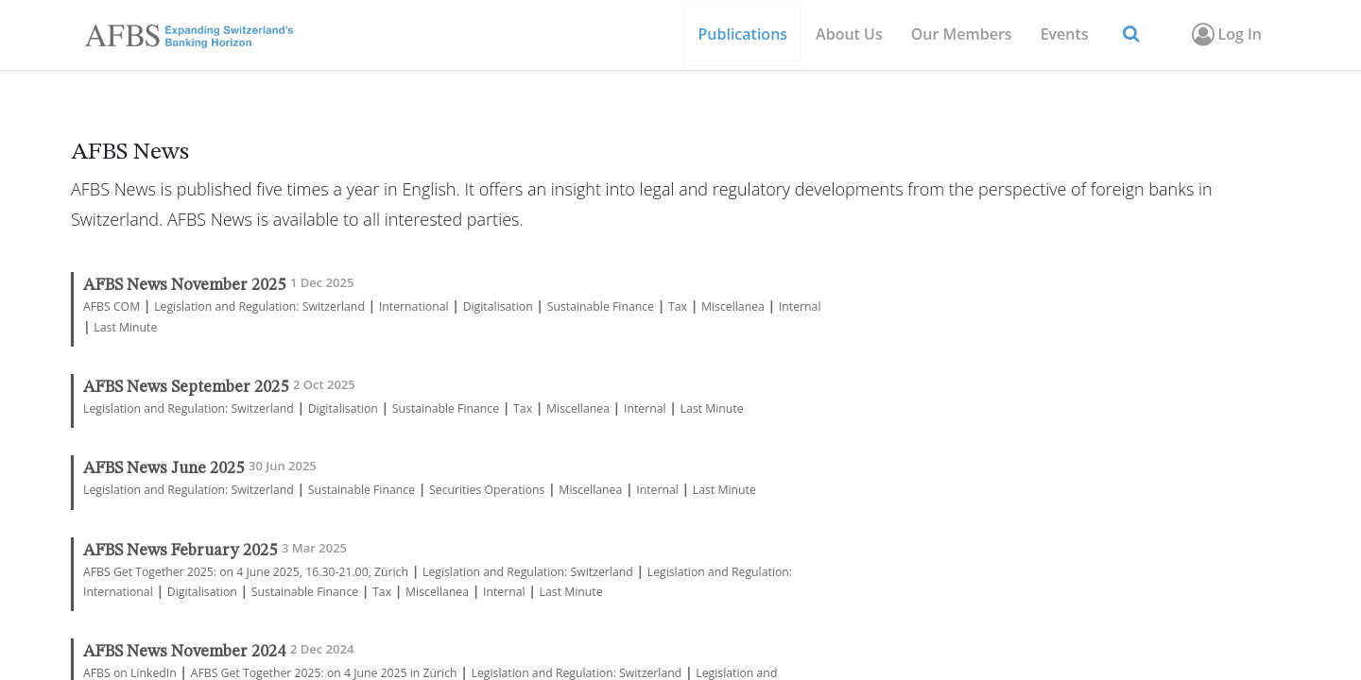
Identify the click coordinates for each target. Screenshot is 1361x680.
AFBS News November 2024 (184, 652)
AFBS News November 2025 (184, 286)
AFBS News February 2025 (180, 551)
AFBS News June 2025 (163, 469)
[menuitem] (961, 34)
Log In (1225, 34)
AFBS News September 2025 (185, 388)
